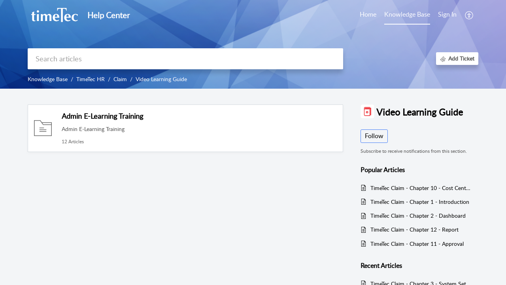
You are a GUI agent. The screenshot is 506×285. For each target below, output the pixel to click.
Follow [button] (374, 135)
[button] (469, 15)
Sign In (447, 14)
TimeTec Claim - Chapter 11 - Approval (417, 243)
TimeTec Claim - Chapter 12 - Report (414, 229)
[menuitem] (447, 15)
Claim (120, 79)
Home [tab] (368, 14)
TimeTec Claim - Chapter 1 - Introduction (419, 201)
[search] (185, 58)
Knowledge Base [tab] (407, 14)
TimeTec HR (90, 79)
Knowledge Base (48, 79)
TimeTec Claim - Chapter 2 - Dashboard (418, 215)
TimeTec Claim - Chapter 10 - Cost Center (420, 188)
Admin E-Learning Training (102, 116)
